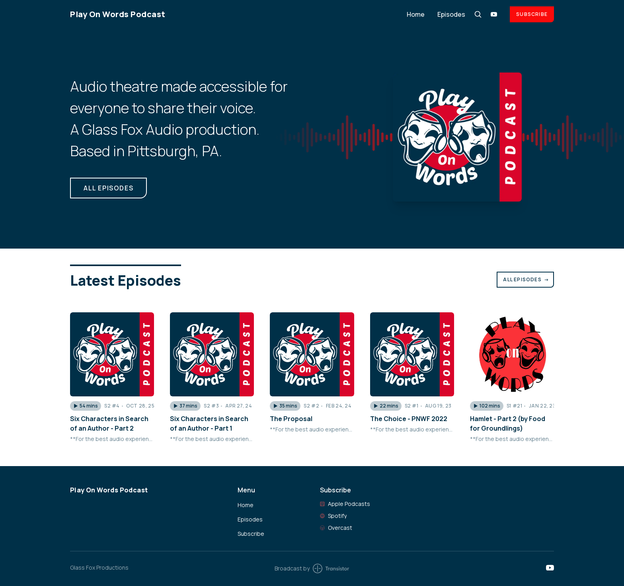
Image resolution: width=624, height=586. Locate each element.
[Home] (233, 14)
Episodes (451, 14)
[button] (85, 406)
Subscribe (532, 14)
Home (416, 14)
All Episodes (526, 279)
